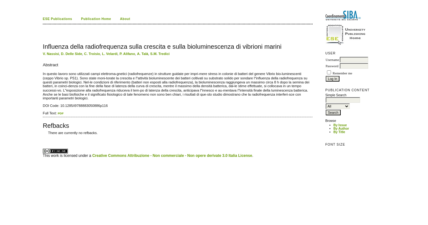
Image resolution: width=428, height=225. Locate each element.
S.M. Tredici (160, 54)
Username (332, 60)
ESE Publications (57, 19)
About (125, 19)
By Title (339, 132)
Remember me (342, 73)
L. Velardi (110, 54)
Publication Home (96, 19)
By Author (341, 128)
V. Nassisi (51, 54)
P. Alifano (127, 54)
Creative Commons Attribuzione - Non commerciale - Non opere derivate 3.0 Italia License (172, 155)
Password (332, 66)
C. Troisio (92, 54)
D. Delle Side (71, 54)
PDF (61, 113)
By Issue (340, 125)
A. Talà (142, 54)
